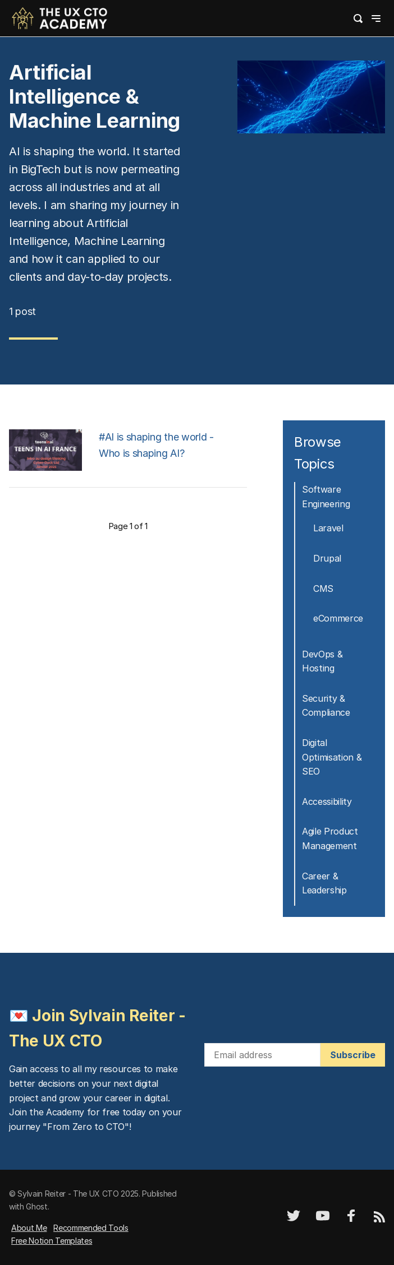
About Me (29, 1227)
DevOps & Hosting (322, 661)
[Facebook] (351, 1219)
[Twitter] (293, 1219)
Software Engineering (326, 496)
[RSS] (379, 1219)
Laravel (328, 528)
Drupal (327, 558)
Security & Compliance (326, 706)
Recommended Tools (91, 1227)
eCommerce (338, 618)
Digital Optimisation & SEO (332, 757)
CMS (323, 588)
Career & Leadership (324, 883)
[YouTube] (322, 1219)
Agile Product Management (330, 838)
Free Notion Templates (51, 1240)
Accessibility (327, 801)
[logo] (59, 17)
